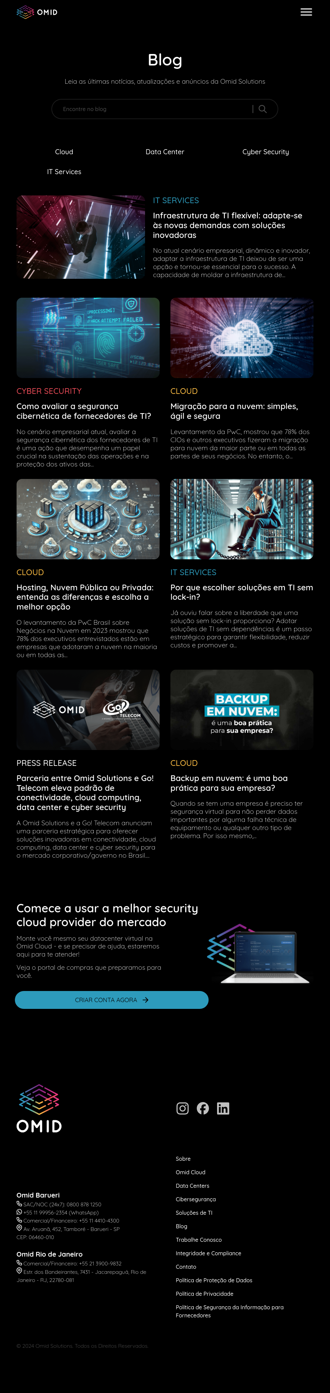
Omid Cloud (191, 1172)
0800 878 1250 (84, 1204)
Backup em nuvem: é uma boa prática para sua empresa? (229, 783)
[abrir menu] (306, 12)
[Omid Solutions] (37, 12)
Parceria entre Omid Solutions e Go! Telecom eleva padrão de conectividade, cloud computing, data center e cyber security (85, 792)
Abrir (6, 1037)
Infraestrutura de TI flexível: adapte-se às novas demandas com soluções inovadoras (228, 225)
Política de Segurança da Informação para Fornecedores (230, 1311)
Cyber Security (265, 152)
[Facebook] (203, 1108)
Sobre (183, 1158)
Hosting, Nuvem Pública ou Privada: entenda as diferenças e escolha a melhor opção (85, 597)
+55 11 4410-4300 (99, 1220)
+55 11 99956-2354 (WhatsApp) (61, 1212)
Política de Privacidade (204, 1293)
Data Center (165, 152)
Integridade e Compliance (208, 1253)
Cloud (64, 152)
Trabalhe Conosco (199, 1239)
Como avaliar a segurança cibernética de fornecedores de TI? (84, 411)
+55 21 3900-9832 (100, 1263)
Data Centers (192, 1185)
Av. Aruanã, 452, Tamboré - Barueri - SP (71, 1229)
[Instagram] (182, 1108)
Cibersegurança (196, 1199)
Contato (186, 1266)
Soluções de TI (194, 1212)
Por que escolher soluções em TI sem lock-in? (241, 592)
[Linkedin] (223, 1108)
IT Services (64, 171)
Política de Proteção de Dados (214, 1280)
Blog (181, 1226)
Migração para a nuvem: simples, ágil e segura (234, 411)
